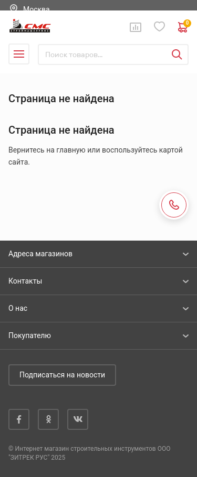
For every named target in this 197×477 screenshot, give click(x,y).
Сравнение (135, 27)
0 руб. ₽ (183, 27)
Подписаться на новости (62, 375)
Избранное (159, 26)
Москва (36, 9)
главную (70, 150)
